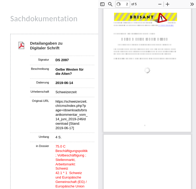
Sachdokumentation (44, 18)
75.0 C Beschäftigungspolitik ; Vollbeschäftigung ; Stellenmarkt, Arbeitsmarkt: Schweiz (71, 157)
